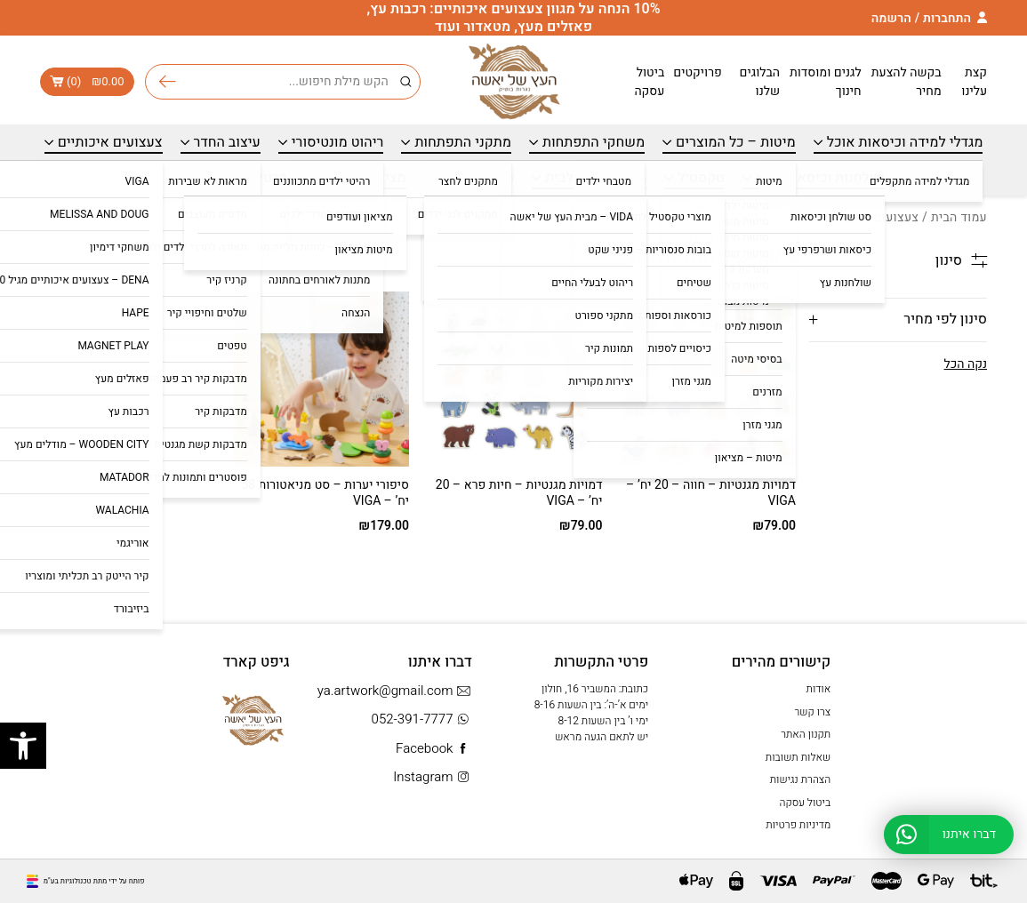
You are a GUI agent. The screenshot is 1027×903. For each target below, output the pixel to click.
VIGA (796, 217)
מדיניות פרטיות (798, 825)
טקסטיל (701, 178)
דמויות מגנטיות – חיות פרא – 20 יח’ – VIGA (519, 492)
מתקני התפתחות (462, 142)
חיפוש (167, 82)
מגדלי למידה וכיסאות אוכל (905, 142)
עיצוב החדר (227, 142)
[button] (23, 746)
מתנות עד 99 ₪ (469, 178)
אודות (818, 689)
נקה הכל (965, 364)
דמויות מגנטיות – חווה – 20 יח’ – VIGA (711, 492)
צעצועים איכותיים (110, 142)
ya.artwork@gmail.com (394, 691)
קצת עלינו (974, 81)
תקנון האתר (805, 734)
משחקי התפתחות (593, 142)
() (87, 82)
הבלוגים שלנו (760, 81)
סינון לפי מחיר (945, 319)
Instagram (432, 777)
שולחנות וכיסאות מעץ (820, 178)
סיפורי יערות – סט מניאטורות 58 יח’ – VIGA (325, 492)
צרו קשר (812, 712)
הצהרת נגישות (800, 779)
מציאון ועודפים (361, 178)
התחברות (947, 18)
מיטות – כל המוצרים (736, 142)
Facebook (434, 749)
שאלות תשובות (798, 757)
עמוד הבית (959, 217)
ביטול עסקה (649, 81)
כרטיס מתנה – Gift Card (214, 178)
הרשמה (891, 18)
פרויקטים (697, 72)
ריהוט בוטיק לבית (595, 178)
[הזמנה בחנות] (98, 257)
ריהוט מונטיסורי (338, 142)
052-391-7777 (422, 719)
